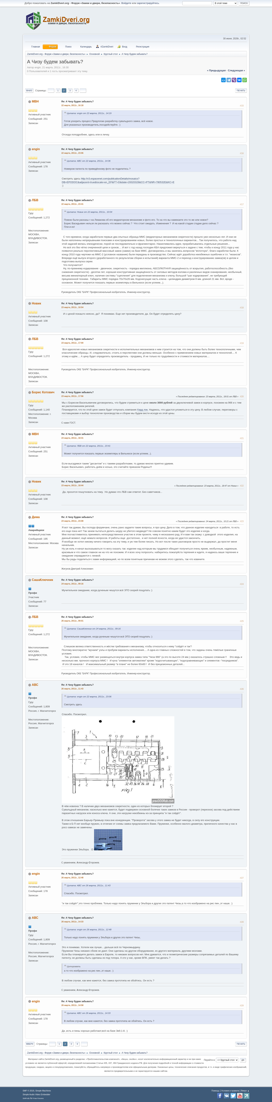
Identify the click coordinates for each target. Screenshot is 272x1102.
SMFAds (26, 1098)
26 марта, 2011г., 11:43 (72, 689)
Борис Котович (43, 392)
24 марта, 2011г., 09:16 (72, 584)
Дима (36, 517)
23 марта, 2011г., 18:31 (72, 438)
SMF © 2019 (28, 1091)
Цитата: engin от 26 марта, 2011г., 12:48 (89, 929)
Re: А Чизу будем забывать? (77, 101)
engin (36, 149)
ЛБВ (35, 200)
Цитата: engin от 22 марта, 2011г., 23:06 (89, 696)
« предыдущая (216, 70)
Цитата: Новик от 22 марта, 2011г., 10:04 (89, 212)
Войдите (126, 3)
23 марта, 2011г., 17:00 (72, 343)
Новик (36, 303)
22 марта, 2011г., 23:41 (72, 204)
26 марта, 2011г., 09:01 (72, 621)
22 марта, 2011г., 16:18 (72, 105)
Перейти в (209, 1060)
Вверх (29, 1044)
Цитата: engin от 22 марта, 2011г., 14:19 (89, 113)
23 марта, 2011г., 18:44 (72, 485)
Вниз (29, 90)
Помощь (215, 1091)
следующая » (236, 70)
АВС (35, 684)
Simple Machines (43, 1091)
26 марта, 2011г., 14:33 (72, 921)
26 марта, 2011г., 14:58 (72, 1005)
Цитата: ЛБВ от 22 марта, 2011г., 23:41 (88, 446)
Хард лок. (142, 409)
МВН (35, 101)
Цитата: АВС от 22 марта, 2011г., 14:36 (88, 161)
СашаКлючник (42, 579)
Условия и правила (230, 1091)
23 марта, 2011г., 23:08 (72, 521)
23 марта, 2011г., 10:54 (72, 307)
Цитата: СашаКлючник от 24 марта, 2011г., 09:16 (94, 628)
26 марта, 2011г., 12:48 (72, 877)
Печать (241, 90)
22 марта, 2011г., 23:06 (72, 153)
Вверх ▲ (245, 1091)
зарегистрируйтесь (148, 3)
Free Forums (38, 1098)
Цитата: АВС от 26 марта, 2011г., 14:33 (88, 1013)
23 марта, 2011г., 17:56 (72, 396)
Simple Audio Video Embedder (36, 1094)
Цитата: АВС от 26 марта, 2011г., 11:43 (88, 885)
